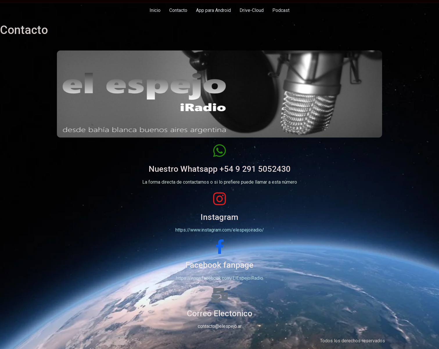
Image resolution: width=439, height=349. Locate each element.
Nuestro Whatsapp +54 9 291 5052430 (220, 169)
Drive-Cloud (252, 10)
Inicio (155, 10)
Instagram (219, 217)
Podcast (280, 10)
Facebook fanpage (219, 265)
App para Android (213, 10)
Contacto (178, 10)
